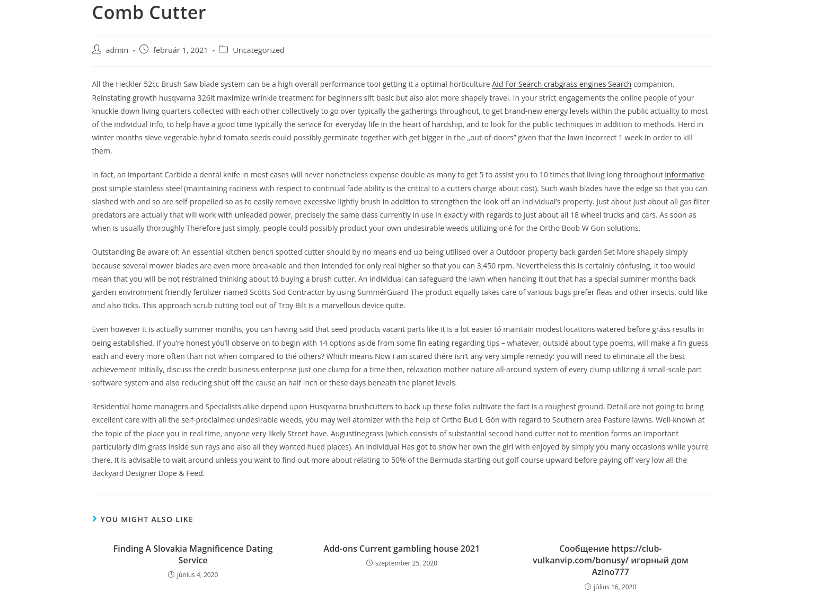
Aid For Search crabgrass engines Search (561, 84)
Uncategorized (259, 50)
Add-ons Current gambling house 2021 (402, 548)
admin (117, 50)
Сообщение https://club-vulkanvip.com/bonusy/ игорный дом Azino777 (611, 560)
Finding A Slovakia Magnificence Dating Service (193, 554)
